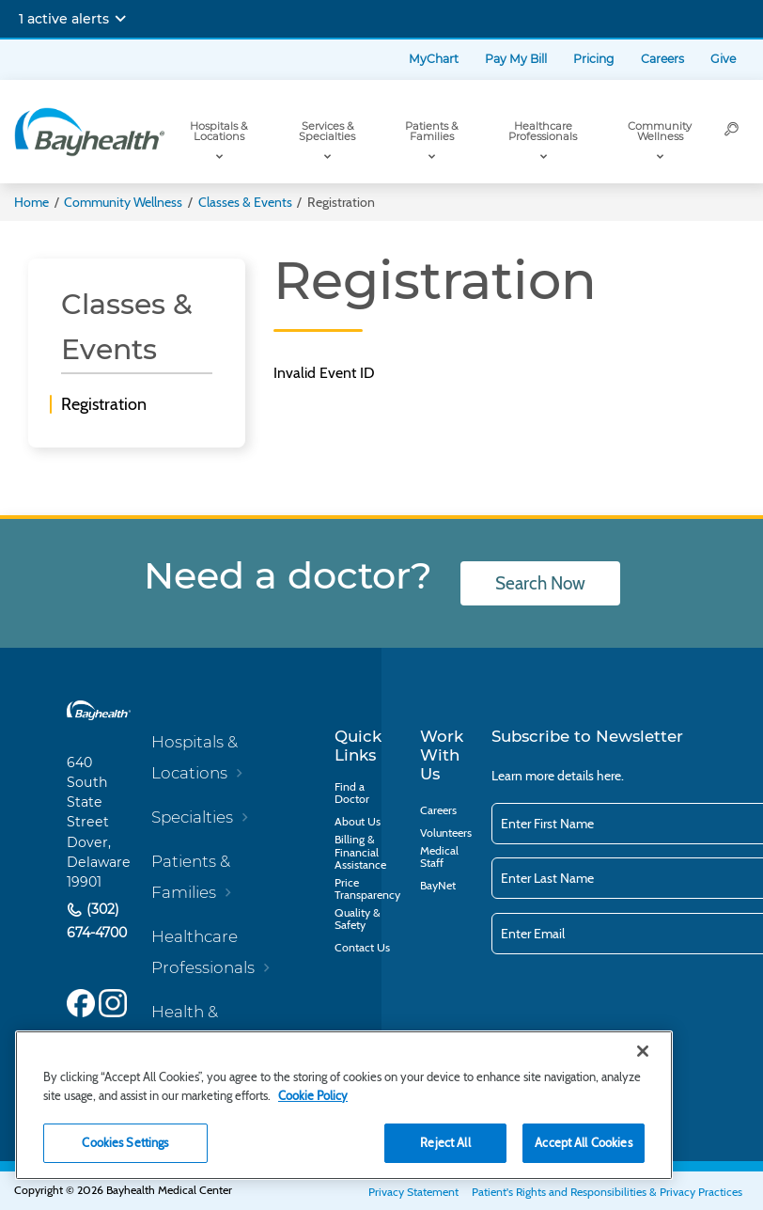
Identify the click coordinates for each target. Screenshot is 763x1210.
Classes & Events (245, 202)
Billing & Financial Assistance (360, 852)
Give (723, 59)
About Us (358, 821)
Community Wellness (660, 131)
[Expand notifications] (120, 19)
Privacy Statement (413, 1192)
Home (31, 202)
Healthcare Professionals (542, 131)
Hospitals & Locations (218, 131)
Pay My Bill (516, 59)
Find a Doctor (352, 792)
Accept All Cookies (583, 1142)
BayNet (438, 885)
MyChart (434, 59)
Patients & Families (431, 131)
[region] (344, 1105)
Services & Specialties (327, 131)
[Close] (642, 1051)
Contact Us (362, 947)
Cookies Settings (125, 1142)
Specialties (192, 817)
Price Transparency (367, 888)
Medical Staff (439, 856)
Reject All (445, 1142)
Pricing (593, 59)
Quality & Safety (358, 918)
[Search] (732, 131)
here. (610, 775)
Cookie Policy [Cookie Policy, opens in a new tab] (313, 1095)
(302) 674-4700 (97, 921)
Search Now (540, 583)
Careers (662, 59)
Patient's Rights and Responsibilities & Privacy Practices (607, 1192)
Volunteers (446, 832)
